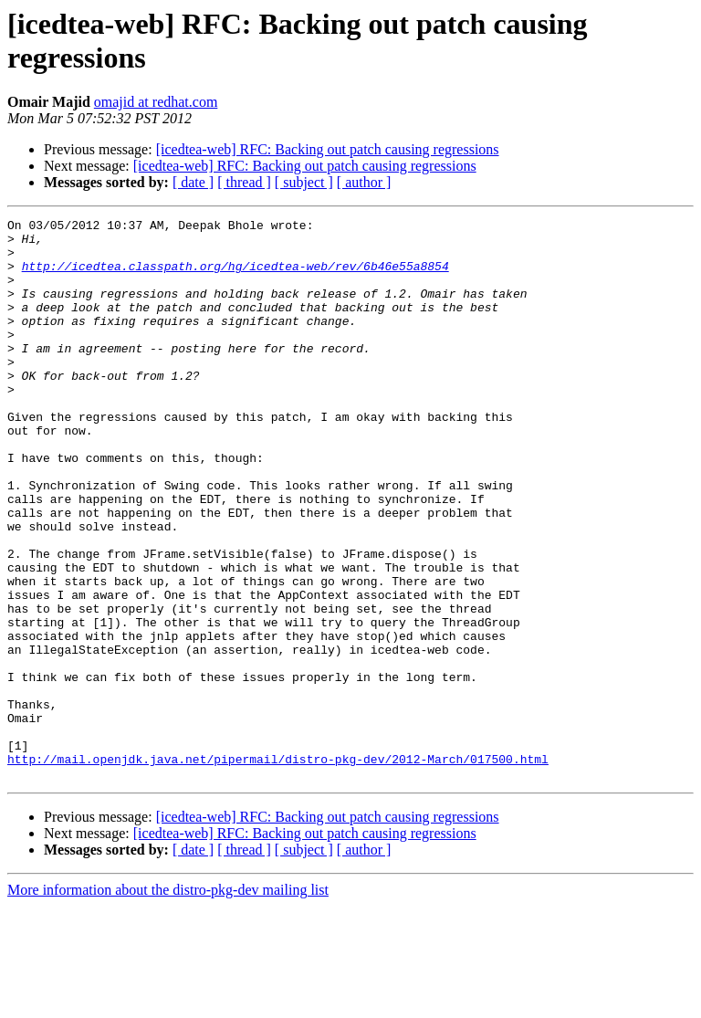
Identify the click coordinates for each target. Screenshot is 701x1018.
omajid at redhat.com (156, 102)
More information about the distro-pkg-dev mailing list (168, 1002)
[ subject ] (304, 182)
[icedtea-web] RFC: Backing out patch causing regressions (327, 149)
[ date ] (193, 182)
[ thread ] (244, 182)
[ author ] (364, 182)
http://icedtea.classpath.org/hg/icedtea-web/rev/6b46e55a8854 (235, 276)
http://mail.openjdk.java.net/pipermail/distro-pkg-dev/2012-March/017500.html (278, 868)
